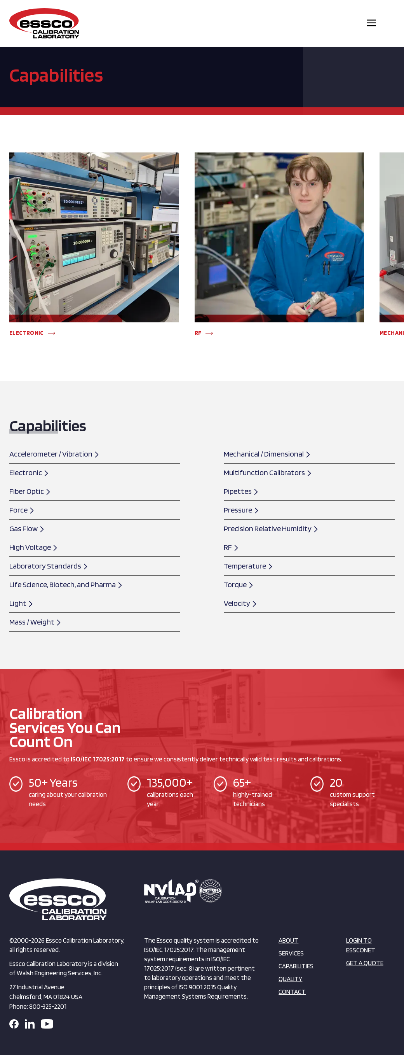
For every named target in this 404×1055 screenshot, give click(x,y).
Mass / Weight (35, 621)
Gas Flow (27, 528)
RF (231, 547)
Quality (290, 979)
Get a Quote (364, 963)
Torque (239, 584)
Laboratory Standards (49, 565)
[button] (21, 327)
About (288, 940)
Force (22, 509)
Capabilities (296, 966)
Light (21, 603)
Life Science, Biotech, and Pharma (66, 584)
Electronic (29, 472)
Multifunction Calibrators (268, 472)
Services (291, 953)
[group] (94, 248)
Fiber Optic (30, 491)
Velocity (241, 603)
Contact (292, 992)
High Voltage (33, 547)
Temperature (248, 565)
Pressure (241, 509)
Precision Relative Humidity (271, 528)
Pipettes (241, 491)
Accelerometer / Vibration (54, 453)
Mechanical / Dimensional (267, 453)
